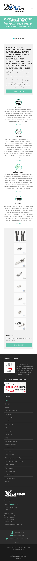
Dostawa (7, 481)
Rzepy (6, 438)
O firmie (7, 407)
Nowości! (7, 404)
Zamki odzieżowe (10, 478)
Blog (6, 427)
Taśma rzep (8, 451)
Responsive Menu (32, 8)
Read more (19, 125)
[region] (18, 35)
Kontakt (7, 485)
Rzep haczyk (8, 431)
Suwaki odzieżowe (10, 448)
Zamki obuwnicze (10, 475)
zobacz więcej (19, 345)
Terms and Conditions (11, 411)
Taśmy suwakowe (10, 471)
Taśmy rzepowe (9, 468)
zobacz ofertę (19, 91)
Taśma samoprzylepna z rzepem (14, 461)
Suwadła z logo (9, 424)
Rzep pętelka (8, 434)
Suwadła (7, 421)
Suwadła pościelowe (10, 444)
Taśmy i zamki (9, 417)
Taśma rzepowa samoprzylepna (13, 458)
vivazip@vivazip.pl (13, 504)
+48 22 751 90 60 (19, 532)
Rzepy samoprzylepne (11, 441)
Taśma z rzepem (9, 464)
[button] (13, 38)
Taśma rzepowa (9, 454)
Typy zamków (8, 414)
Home (6, 400)
